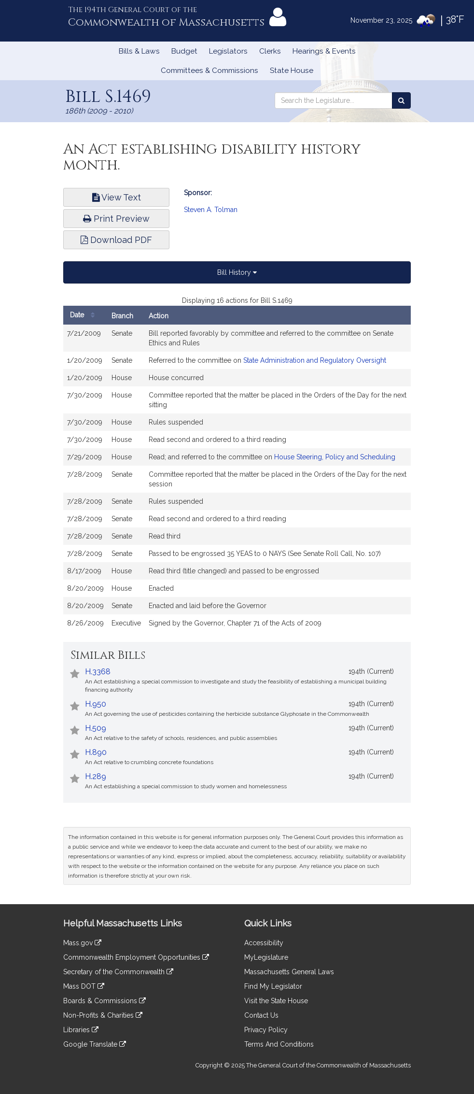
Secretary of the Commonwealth (118, 972)
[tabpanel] (237, 468)
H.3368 (98, 671)
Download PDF (116, 240)
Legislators (228, 51)
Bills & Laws (139, 51)
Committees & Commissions (209, 70)
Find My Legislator (273, 986)
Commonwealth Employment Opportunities (136, 957)
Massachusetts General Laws (289, 972)
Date (84, 315)
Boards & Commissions (104, 1001)
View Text (116, 197)
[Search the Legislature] (401, 100)
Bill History (237, 272)
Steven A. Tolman (210, 209)
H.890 (96, 752)
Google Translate (94, 1044)
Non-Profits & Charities (102, 1015)
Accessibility (263, 943)
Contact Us (261, 1015)
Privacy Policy (266, 1030)
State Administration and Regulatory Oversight (314, 360)
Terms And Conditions (279, 1044)
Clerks (270, 51)
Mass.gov (82, 943)
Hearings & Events (324, 51)
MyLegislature (266, 957)
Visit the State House (276, 1001)
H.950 (95, 704)
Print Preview (116, 218)
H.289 (95, 776)
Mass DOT (83, 986)
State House (291, 70)
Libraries (80, 1030)
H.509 (95, 728)
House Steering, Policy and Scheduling (334, 457)
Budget (184, 51)
